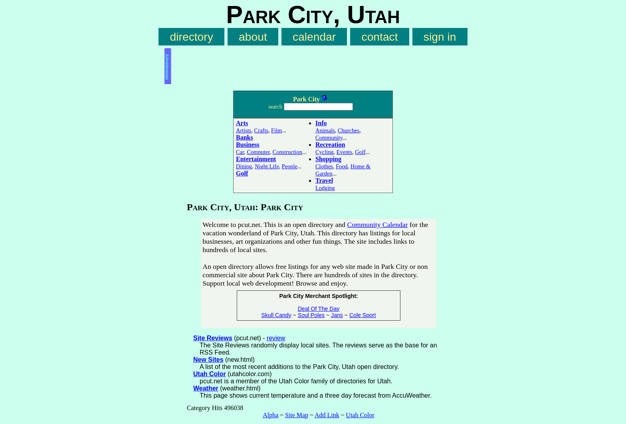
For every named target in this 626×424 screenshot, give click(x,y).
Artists (243, 130)
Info (321, 123)
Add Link (327, 415)
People (289, 166)
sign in (440, 36)
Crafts (261, 130)
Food (342, 166)
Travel (324, 180)
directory (191, 36)
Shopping (328, 159)
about (253, 36)
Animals (325, 130)
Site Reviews (212, 338)
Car (240, 152)
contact (380, 36)
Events (344, 152)
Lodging (325, 188)
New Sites (208, 359)
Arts (242, 123)
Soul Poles (311, 315)
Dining (244, 166)
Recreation (330, 144)
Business (248, 144)
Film (276, 130)
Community (329, 137)
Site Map (296, 415)
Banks (244, 137)
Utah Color (209, 374)
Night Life (267, 166)
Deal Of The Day (319, 309)
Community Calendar (377, 225)
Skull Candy (276, 315)
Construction (287, 152)
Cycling (324, 152)
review (276, 338)
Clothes (324, 166)
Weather (205, 388)
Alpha (270, 415)
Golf (242, 173)
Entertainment (256, 159)
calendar (314, 36)
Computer (258, 152)
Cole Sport (362, 315)
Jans (337, 315)
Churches (348, 130)
